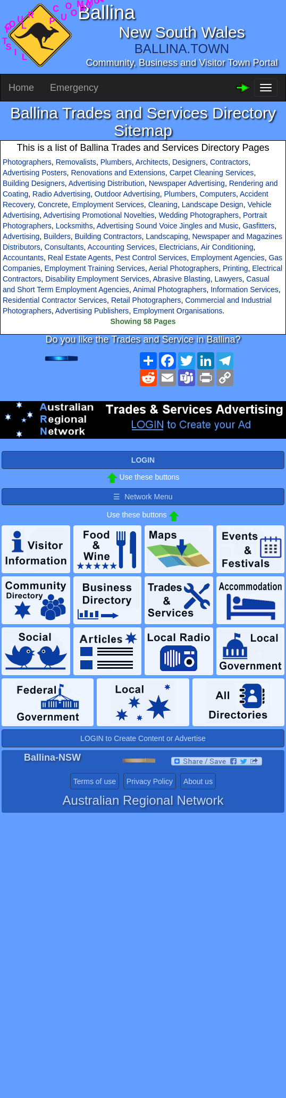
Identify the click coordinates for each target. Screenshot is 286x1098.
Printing (235, 268)
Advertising (21, 236)
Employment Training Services (95, 268)
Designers (189, 162)
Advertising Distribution (107, 183)
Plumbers (116, 162)
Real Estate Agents (79, 257)
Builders (57, 236)
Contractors (229, 162)
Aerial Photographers (184, 268)
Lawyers (228, 279)
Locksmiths (74, 226)
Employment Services (108, 204)
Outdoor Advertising (127, 194)
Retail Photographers (146, 300)
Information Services (245, 289)
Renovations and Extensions (118, 172)
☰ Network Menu (142, 496)
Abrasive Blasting (181, 279)
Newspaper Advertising (187, 183)
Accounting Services (121, 247)
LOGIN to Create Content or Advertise (143, 738)
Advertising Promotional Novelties (98, 215)
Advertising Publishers (92, 311)
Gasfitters (258, 226)
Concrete (53, 204)
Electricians (178, 247)
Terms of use (94, 781)
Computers (217, 194)
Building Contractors (107, 236)
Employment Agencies (228, 257)
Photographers (27, 162)
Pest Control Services (151, 257)
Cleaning (163, 204)
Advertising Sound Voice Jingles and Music (168, 226)
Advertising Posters (35, 172)
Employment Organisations (177, 311)
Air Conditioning (227, 247)
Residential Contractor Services (55, 300)
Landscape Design (212, 204)
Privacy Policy (150, 781)
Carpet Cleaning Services (212, 172)
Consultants (64, 247)
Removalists (76, 162)
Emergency (74, 87)
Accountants (23, 257)
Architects (152, 162)
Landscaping (167, 236)
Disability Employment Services (97, 279)
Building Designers (34, 183)
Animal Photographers (170, 289)
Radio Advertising (61, 194)
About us (198, 781)
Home (21, 87)
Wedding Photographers (198, 215)
